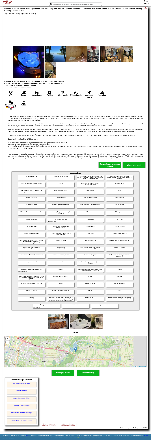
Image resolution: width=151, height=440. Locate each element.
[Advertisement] (75, 30)
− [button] (7, 342)
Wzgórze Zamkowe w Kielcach (21, 398)
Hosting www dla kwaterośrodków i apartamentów (68, 424)
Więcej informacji (134, 165)
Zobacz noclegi (88, 373)
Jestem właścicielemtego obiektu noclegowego (49, 424)
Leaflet (134, 366)
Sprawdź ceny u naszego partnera (110, 165)
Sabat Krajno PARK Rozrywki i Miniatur (22, 420)
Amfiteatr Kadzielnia (21, 390)
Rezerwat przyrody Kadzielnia (21, 383)
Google (28, 435)
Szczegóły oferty (63, 373)
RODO (146, 435)
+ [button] (7, 339)
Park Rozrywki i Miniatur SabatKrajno (21, 412)
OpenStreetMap (142, 366)
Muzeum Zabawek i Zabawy (21, 405)
